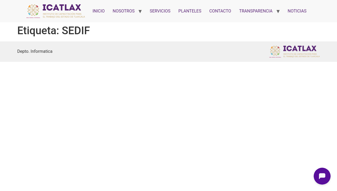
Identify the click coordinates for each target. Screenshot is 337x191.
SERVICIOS (160, 11)
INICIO (99, 11)
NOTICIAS (297, 11)
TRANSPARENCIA (256, 11)
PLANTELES (189, 11)
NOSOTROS (124, 11)
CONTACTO (220, 11)
